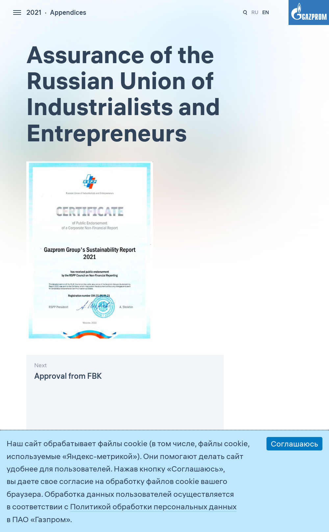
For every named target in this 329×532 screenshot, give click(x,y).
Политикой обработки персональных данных (153, 506)
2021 (33, 12)
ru (254, 12)
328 (245, 12)
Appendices (68, 12)
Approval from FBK (68, 376)
